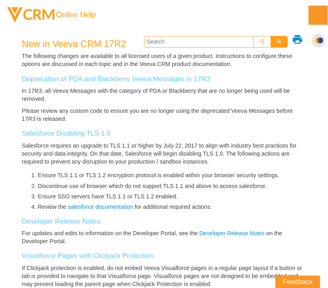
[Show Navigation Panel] (318, 15)
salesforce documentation (100, 207)
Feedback (298, 282)
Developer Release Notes (232, 233)
